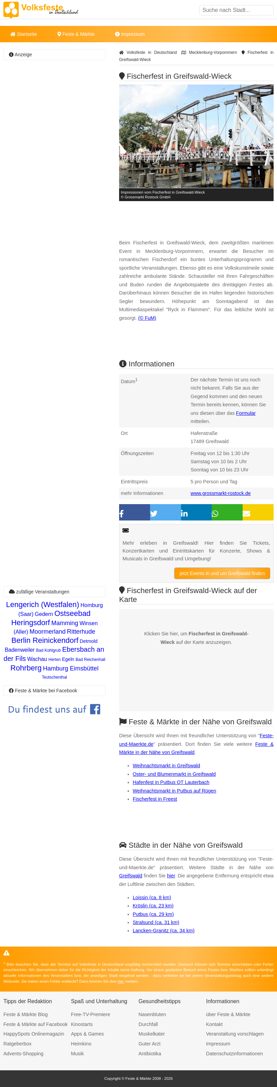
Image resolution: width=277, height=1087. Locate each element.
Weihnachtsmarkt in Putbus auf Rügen (174, 791)
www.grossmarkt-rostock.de (221, 493)
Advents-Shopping (23, 1053)
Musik (77, 1053)
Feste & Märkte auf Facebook (35, 1024)
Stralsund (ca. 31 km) (156, 922)
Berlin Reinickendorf (44, 640)
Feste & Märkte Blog (25, 1014)
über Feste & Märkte (228, 1014)
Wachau (37, 659)
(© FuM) (147, 318)
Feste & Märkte (76, 34)
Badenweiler (20, 650)
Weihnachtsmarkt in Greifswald (166, 765)
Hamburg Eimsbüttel (70, 668)
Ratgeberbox (17, 1043)
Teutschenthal (54, 677)
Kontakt (214, 1024)
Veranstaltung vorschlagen (235, 1034)
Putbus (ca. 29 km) (153, 914)
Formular (246, 413)
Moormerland (48, 631)
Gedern (44, 614)
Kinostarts (82, 1024)
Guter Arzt (149, 1043)
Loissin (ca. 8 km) (152, 897)
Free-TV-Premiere (90, 1014)
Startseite (23, 34)
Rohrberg (26, 668)
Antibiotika (149, 1053)
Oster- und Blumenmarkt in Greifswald (174, 774)
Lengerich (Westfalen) (42, 604)
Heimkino (81, 1043)
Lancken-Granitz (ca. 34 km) (164, 930)
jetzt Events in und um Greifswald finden (222, 573)
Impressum (130, 34)
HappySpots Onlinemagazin (33, 1034)
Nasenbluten (152, 1014)
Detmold (88, 641)
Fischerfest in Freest (155, 799)
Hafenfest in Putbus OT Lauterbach (171, 782)
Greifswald (130, 875)
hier (171, 875)
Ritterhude (81, 631)
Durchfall (148, 1024)
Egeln (68, 659)
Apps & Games (87, 1034)
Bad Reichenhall (90, 659)
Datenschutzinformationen (234, 1053)
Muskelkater (151, 1034)
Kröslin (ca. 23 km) (153, 905)
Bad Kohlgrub (48, 650)
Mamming (64, 623)
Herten (54, 659)
